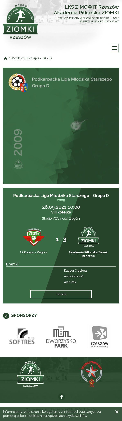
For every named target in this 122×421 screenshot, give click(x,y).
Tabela (61, 294)
